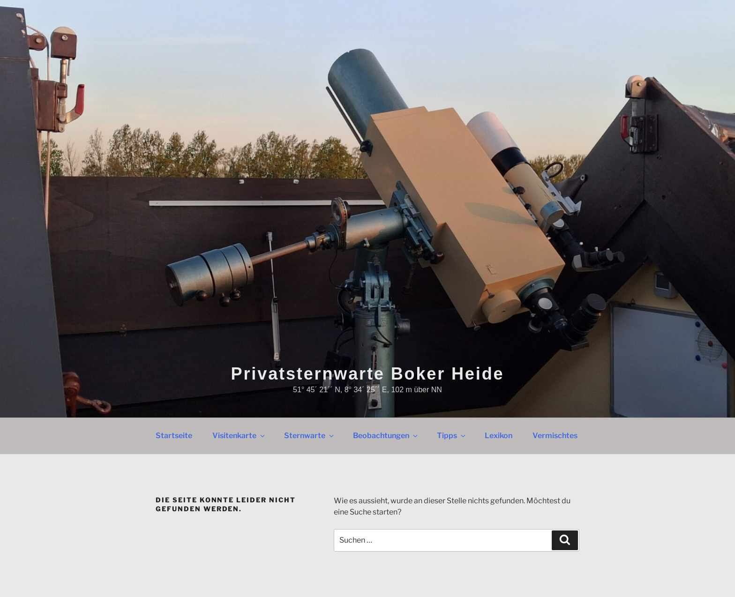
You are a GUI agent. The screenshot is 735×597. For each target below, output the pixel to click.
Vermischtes (555, 435)
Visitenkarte (239, 435)
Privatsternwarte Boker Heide (367, 373)
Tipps (452, 435)
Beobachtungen (386, 435)
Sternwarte (309, 435)
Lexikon (498, 435)
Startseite (174, 435)
